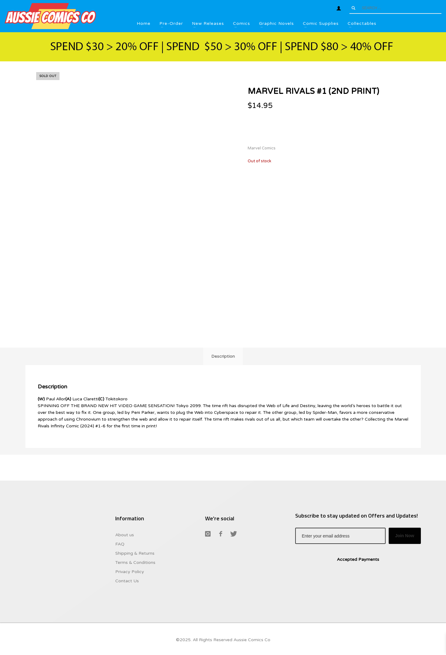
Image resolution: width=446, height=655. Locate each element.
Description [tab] (223, 356)
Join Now (404, 535)
